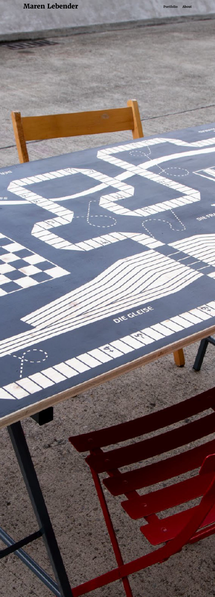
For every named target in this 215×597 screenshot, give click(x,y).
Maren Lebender (50, 6)
